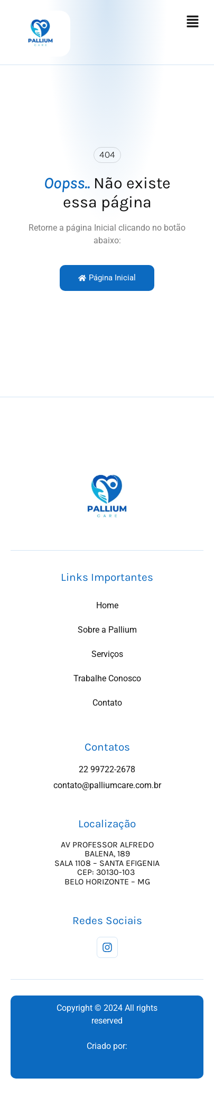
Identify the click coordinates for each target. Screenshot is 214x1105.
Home (107, 605)
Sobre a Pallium (107, 630)
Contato (107, 703)
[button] (192, 22)
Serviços (107, 654)
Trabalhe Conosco (107, 678)
